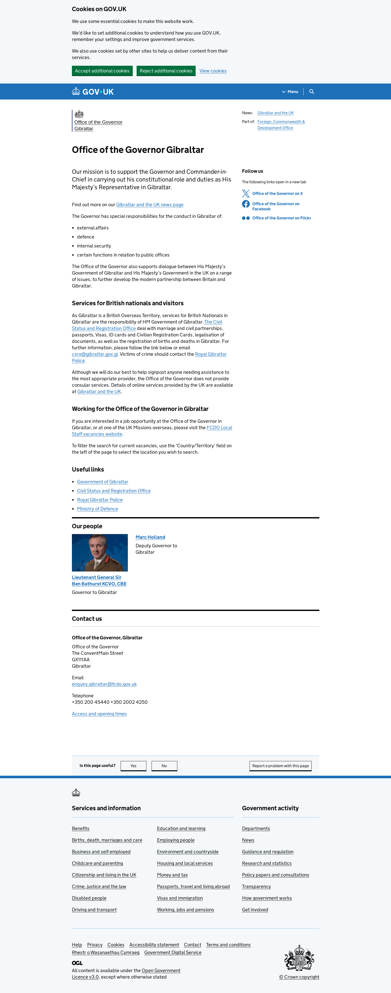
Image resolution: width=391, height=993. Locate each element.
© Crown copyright (299, 977)
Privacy (95, 945)
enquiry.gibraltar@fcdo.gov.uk (104, 684)
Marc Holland (150, 537)
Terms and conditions (228, 945)
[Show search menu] (311, 92)
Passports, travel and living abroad (193, 886)
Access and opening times (99, 714)
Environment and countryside (188, 852)
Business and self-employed (101, 852)
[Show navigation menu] (290, 92)
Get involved (255, 910)
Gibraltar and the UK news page (150, 205)
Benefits (80, 828)
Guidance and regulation (268, 852)
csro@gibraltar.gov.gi (95, 354)
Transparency (256, 886)
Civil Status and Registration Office (114, 491)
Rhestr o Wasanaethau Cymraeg (105, 952)
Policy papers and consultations (275, 875)
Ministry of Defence (97, 509)
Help (77, 945)
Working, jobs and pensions (185, 910)
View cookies (213, 70)
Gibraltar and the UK (275, 112)
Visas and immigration (180, 898)
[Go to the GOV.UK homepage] (93, 91)
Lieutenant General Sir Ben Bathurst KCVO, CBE (99, 580)
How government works (267, 898)
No (169, 765)
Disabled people (89, 898)
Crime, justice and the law (99, 886)
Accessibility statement (154, 945)
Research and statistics (267, 863)
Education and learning (181, 828)
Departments (256, 828)
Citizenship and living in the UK (104, 875)
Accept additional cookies (102, 71)
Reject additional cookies (166, 71)
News (248, 840)
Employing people (176, 840)
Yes (138, 765)
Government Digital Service (173, 952)
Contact (192, 945)
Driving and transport (94, 910)
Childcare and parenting (97, 863)
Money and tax (172, 875)
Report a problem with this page (280, 765)
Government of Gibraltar (102, 482)
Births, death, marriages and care (107, 840)
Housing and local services (185, 863)
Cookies (115, 945)
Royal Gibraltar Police (100, 500)
